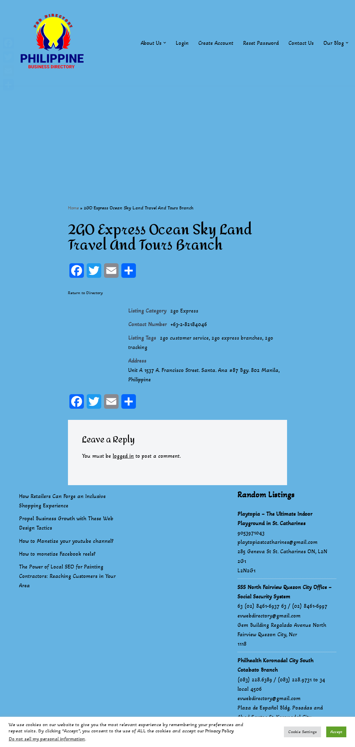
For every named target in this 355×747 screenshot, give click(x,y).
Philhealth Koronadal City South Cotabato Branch (275, 666)
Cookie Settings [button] (302, 731)
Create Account (215, 43)
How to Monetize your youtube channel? (66, 541)
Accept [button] (336, 731)
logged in (123, 457)
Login (182, 43)
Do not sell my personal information (47, 739)
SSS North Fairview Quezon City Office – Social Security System (284, 592)
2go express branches (237, 338)
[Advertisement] (177, 134)
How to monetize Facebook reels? (57, 554)
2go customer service (184, 338)
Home (73, 208)
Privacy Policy (219, 731)
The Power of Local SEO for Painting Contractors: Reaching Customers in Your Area (67, 576)
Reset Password (261, 43)
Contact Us (301, 43)
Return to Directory (85, 293)
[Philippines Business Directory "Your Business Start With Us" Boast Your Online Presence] (53, 43)
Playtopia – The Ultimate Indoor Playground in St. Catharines (274, 519)
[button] (164, 42)
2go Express (184, 311)
